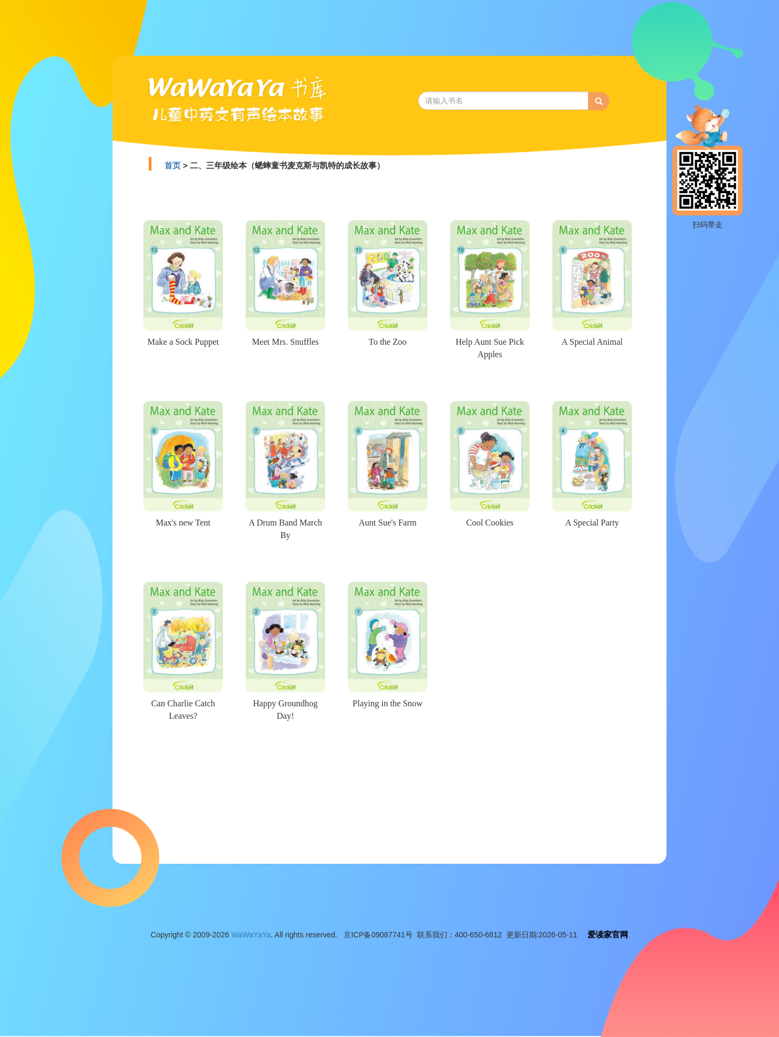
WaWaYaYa (250, 934)
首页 (172, 165)
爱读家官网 (607, 934)
